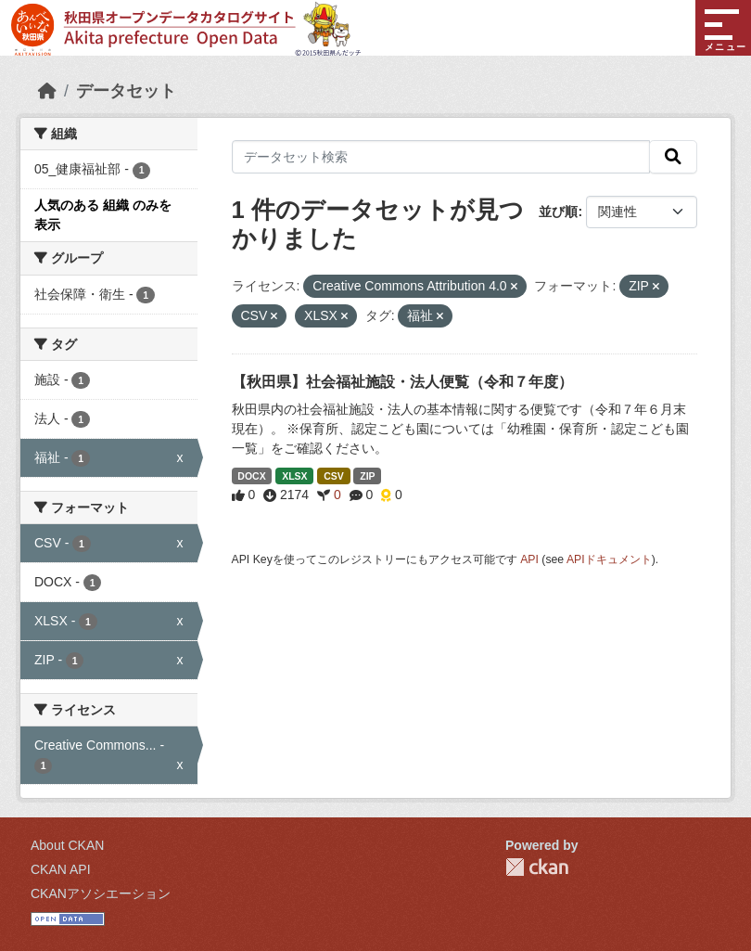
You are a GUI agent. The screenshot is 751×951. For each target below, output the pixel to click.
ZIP (367, 476)
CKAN (536, 867)
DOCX (251, 476)
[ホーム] (47, 91)
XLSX (294, 476)
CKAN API (61, 869)
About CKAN (67, 845)
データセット (126, 91)
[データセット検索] (441, 156)
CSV (334, 476)
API (529, 559)
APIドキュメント (609, 559)
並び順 (558, 211)
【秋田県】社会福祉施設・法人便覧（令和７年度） (402, 382)
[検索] (673, 156)
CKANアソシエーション (101, 893)
